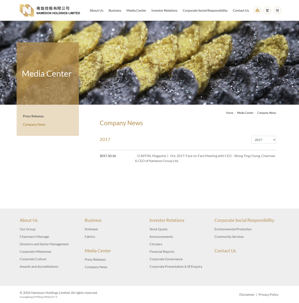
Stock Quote (158, 229)
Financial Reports (162, 251)
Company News (34, 124)
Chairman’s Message (34, 236)
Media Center (136, 10)
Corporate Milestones (35, 251)
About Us (96, 10)
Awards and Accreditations (39, 266)
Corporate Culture (33, 259)
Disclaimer (247, 294)
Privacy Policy (268, 294)
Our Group (28, 229)
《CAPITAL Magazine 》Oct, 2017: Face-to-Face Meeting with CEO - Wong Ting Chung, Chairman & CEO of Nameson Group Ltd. (205, 158)
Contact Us (241, 10)
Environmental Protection (233, 229)
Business (115, 10)
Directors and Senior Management (44, 244)
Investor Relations (164, 10)
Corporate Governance (166, 259)
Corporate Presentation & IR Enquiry (176, 266)
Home (229, 112)
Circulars (156, 244)
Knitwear (91, 229)
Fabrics (90, 236)
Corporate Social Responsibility (205, 10)
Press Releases (33, 116)
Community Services (229, 236)
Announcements (161, 236)
